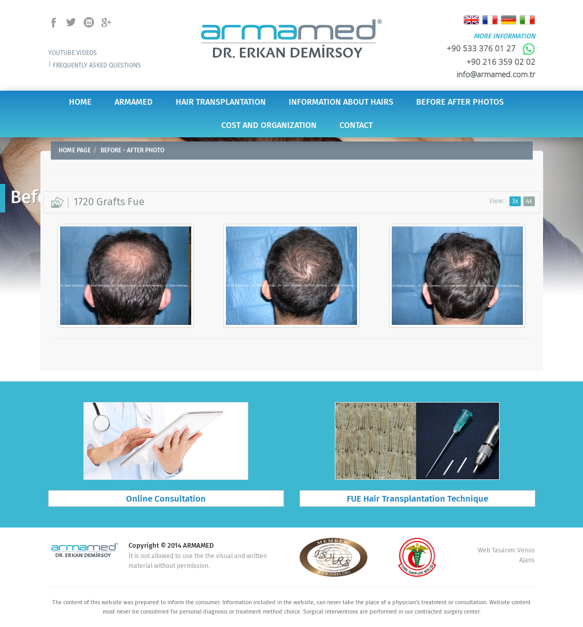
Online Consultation (166, 499)
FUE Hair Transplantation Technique (417, 499)
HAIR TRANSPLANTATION (221, 102)
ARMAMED (134, 102)
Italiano (527, 20)
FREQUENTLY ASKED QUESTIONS (97, 65)
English (471, 20)
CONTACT (356, 125)
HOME (80, 102)
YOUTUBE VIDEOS (72, 53)
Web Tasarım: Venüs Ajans (506, 555)
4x (529, 201)
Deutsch (509, 20)
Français (490, 20)
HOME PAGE (75, 150)
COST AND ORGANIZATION (269, 125)
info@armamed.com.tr (496, 74)
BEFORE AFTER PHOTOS (460, 102)
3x (515, 201)
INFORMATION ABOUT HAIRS (341, 102)
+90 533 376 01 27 (491, 48)
